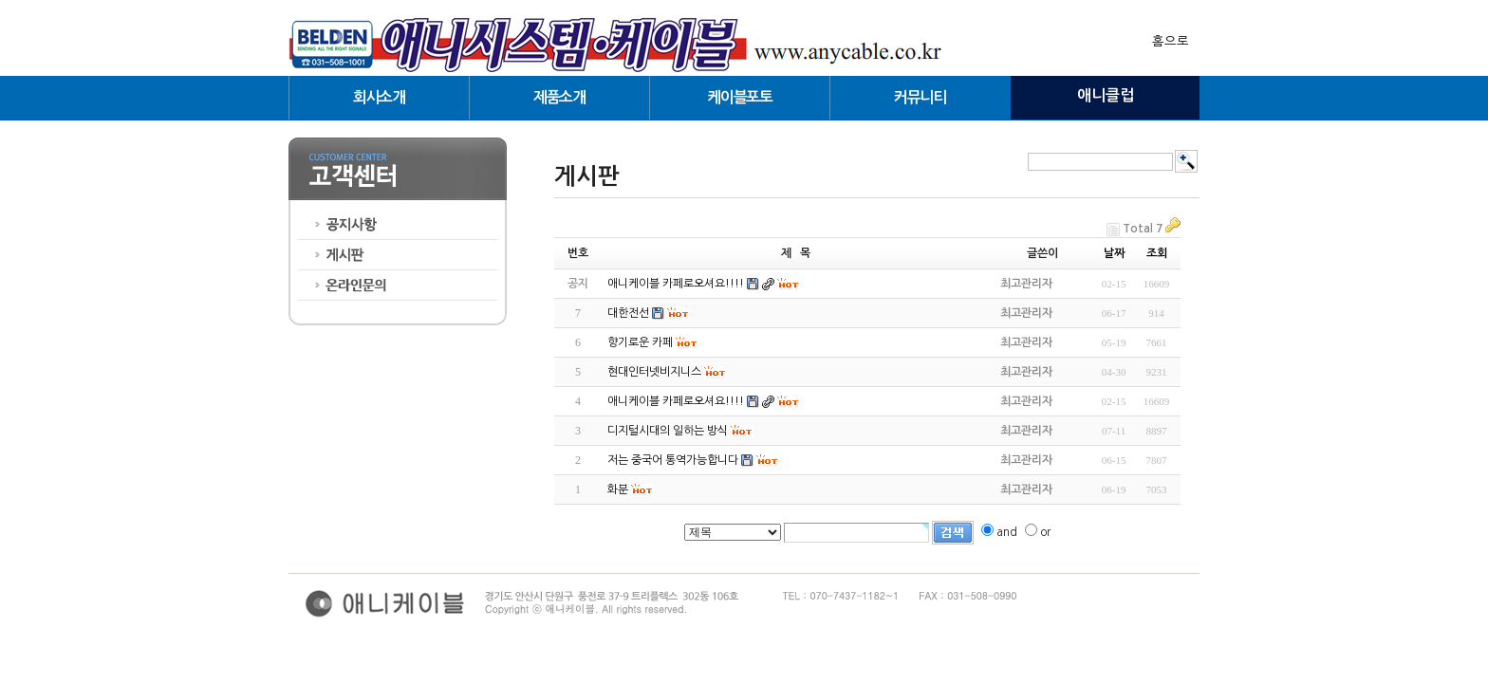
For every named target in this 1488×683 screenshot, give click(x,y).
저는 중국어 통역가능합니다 (672, 460)
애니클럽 (1105, 95)
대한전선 (628, 313)
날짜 (1114, 253)
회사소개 (379, 97)
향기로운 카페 (640, 342)
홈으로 (1170, 41)
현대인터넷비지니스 (654, 372)
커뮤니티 (920, 97)
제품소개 (559, 97)
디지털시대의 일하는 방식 (667, 430)
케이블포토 (739, 97)
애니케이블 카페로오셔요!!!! (675, 401)
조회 (1156, 253)
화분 (617, 489)
